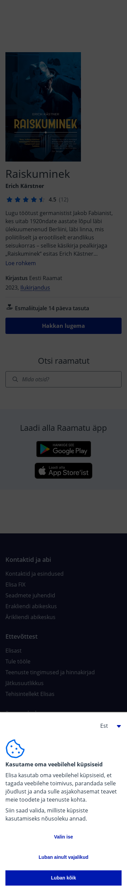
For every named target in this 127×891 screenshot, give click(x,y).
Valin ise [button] (63, 837)
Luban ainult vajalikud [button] (63, 857)
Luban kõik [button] (63, 878)
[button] (108, 726)
